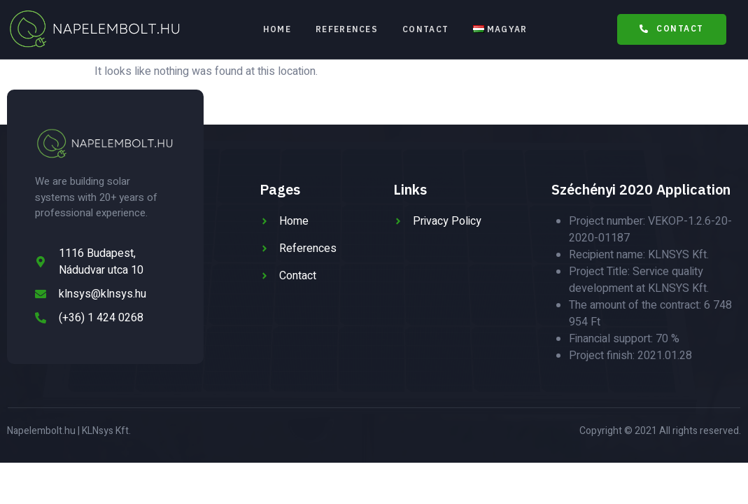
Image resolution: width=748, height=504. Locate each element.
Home (276, 29)
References (347, 29)
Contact (426, 29)
